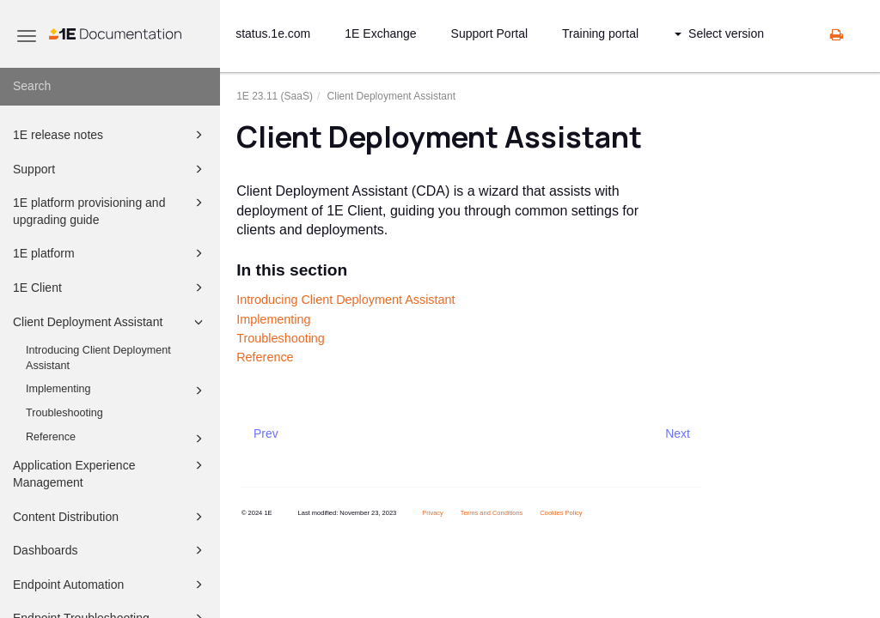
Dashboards (110, 550)
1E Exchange (380, 33)
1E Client (110, 287)
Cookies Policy (561, 513)
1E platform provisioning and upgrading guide (110, 210)
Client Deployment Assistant (110, 321)
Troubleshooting (64, 413)
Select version (719, 33)
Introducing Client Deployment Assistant (98, 358)
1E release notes (110, 134)
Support (110, 169)
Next (677, 433)
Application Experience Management (110, 472)
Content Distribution (110, 516)
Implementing (117, 390)
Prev (266, 433)
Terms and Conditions (492, 513)
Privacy (432, 513)
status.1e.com (272, 33)
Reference (117, 438)
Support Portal (490, 33)
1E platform (110, 253)
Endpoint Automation (110, 584)
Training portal (600, 33)
